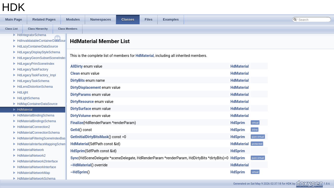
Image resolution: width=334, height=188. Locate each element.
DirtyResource (82, 101)
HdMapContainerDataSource (37, 104)
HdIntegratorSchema (31, 35)
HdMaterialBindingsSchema (36, 121)
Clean (75, 73)
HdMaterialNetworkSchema (36, 178)
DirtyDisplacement (85, 87)
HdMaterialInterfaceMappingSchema (42, 144)
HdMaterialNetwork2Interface (37, 161)
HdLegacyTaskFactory (32, 69)
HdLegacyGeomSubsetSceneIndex (41, 58)
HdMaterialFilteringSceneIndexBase (42, 138)
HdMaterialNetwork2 (31, 155)
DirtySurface (80, 109)
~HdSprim (78, 172)
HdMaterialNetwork (30, 150)
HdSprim (237, 123)
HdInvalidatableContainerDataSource (43, 41)
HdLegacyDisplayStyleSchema (38, 52)
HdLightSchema (28, 98)
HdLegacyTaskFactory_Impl (36, 75)
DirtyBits (77, 80)
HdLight (22, 92)
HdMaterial (24, 109)
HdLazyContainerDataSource (37, 46)
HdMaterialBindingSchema (35, 115)
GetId (74, 130)
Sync (74, 158)
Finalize (76, 123)
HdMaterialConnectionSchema (38, 132)
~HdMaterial (80, 165)
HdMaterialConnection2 (33, 127)
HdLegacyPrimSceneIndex (35, 64)
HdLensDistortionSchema (35, 87)
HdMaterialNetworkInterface (36, 167)
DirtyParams (80, 94)
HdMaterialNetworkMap (33, 173)
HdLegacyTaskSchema (33, 81)
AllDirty (76, 66)
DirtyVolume (80, 116)
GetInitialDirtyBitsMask (89, 137)
